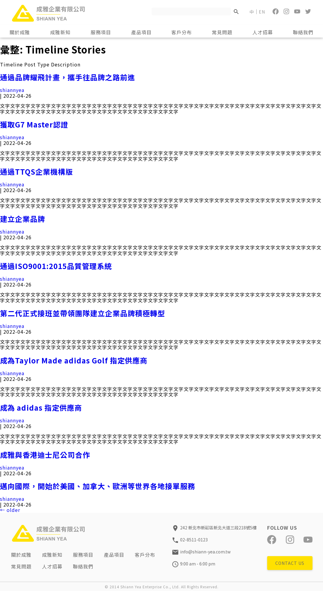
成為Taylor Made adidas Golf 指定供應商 (73, 360)
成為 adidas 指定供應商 (41, 407)
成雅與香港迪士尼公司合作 (45, 455)
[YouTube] (297, 11)
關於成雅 (21, 554)
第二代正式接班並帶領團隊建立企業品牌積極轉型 (82, 313)
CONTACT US (289, 563)
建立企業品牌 (22, 219)
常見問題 (21, 566)
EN (262, 12)
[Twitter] (308, 11)
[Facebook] (275, 11)
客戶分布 (145, 554)
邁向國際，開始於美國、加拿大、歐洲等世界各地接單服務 (97, 486)
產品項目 (114, 554)
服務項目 (83, 554)
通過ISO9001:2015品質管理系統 (56, 266)
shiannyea (12, 90)
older (10, 510)
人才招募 (52, 566)
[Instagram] (286, 11)
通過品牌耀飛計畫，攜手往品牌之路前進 (67, 77)
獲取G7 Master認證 (34, 124)
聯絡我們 (83, 566)
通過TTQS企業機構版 (36, 171)
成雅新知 (52, 554)
